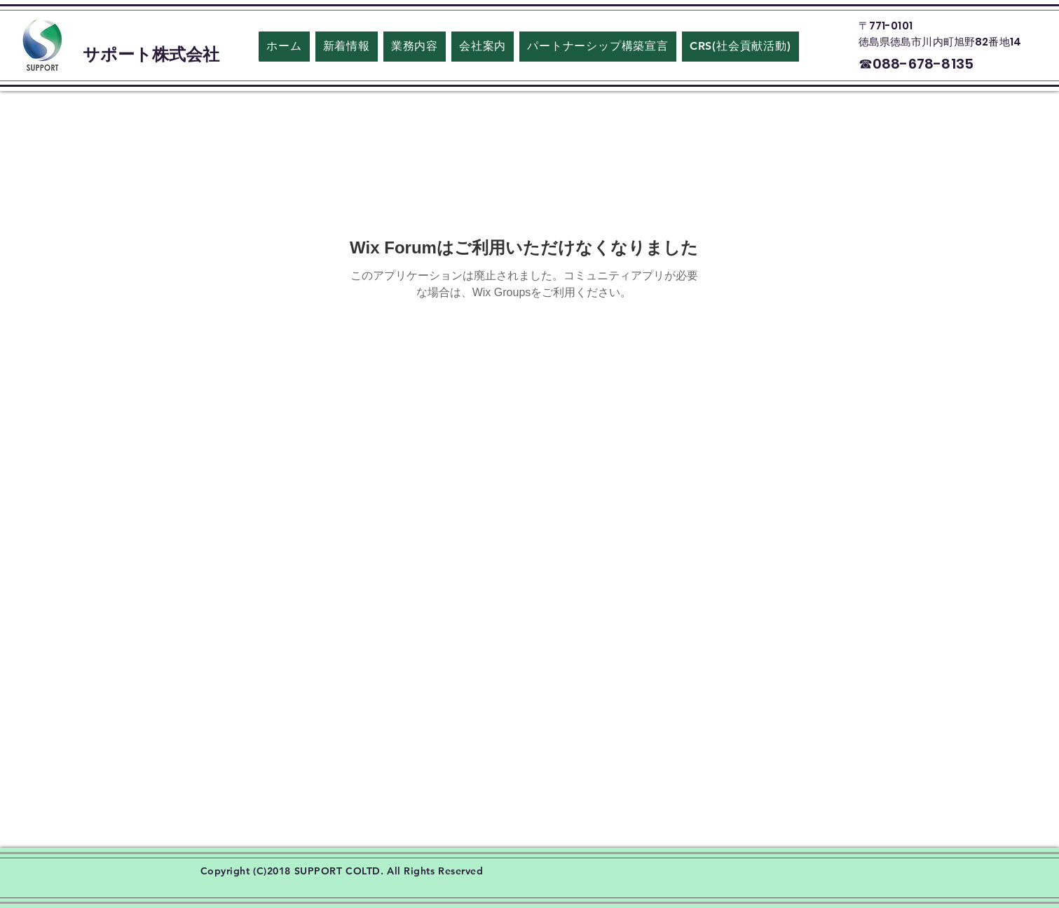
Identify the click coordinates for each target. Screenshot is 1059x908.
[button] (482, 47)
